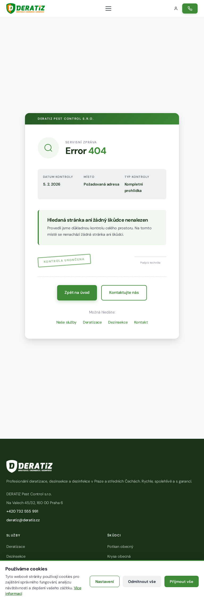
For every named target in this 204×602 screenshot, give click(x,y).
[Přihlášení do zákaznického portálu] (176, 8)
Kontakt (141, 322)
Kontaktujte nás (124, 292)
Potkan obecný (120, 546)
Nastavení (104, 581)
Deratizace (92, 322)
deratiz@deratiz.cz (23, 520)
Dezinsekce (118, 322)
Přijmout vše (181, 581)
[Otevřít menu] (108, 8)
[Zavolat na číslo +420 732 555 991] (190, 8)
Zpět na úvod (77, 292)
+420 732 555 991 (22, 511)
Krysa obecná (119, 556)
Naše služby (66, 322)
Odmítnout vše (142, 581)
